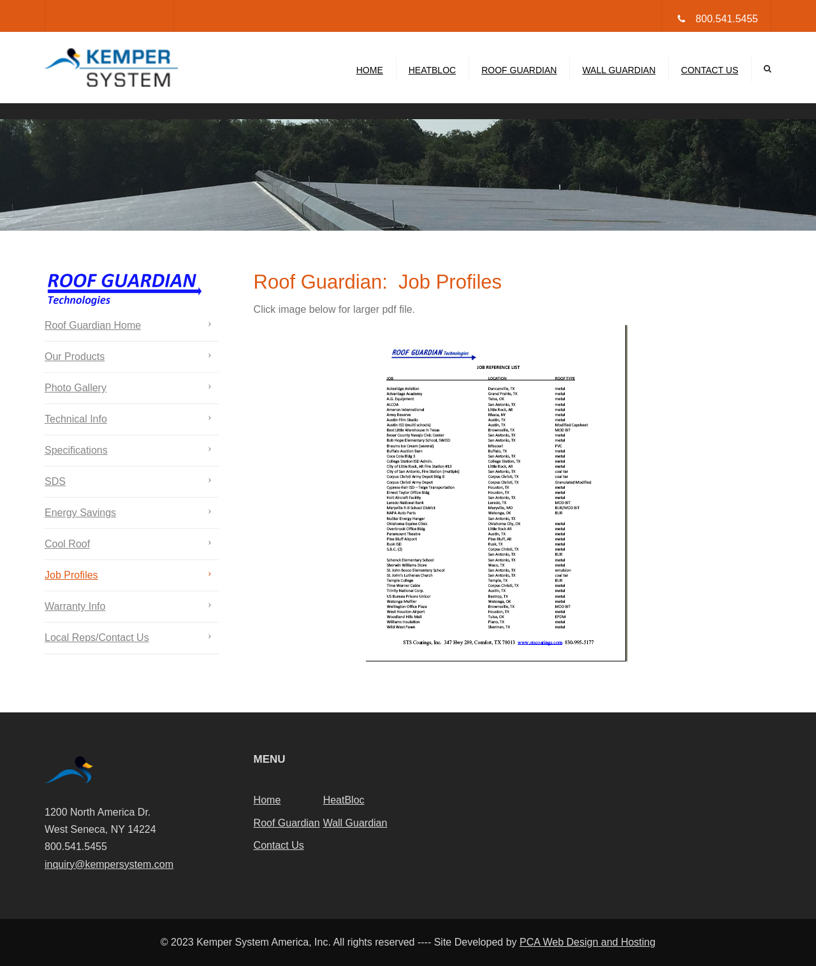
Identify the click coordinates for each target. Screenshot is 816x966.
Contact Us (709, 70)
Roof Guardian (519, 70)
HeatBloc (432, 70)
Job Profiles (71, 575)
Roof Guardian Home (93, 325)
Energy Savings (80, 512)
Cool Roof (67, 543)
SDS (55, 481)
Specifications (76, 450)
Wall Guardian (618, 70)
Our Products (75, 356)
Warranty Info (75, 606)
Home (369, 70)
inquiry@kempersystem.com (109, 864)
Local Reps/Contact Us (97, 637)
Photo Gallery (75, 387)
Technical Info (76, 419)
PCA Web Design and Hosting (587, 942)
